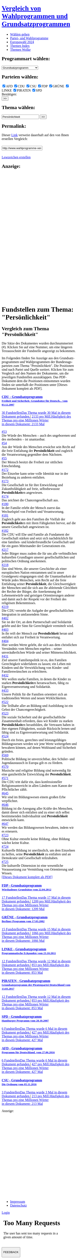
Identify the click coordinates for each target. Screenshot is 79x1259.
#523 (5, 713)
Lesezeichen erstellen (16, 157)
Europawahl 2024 (22, 42)
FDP (43, 86)
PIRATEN (22, 90)
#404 (5, 641)
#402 (5, 618)
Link (14, 135)
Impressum (17, 1201)
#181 (5, 515)
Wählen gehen (19, 34)
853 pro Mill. (35, 968)
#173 (5, 481)
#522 (5, 702)
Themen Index (20, 46)
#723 (5, 835)
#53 (4, 431)
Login (6, 1212)
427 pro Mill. (35, 1036)
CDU (19, 86)
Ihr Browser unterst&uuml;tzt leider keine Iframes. (33, 1230)
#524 (5, 736)
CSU (31, 86)
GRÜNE (56, 86)
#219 (5, 607)
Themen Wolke (20, 49)
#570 (5, 766)
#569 (5, 755)
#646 (5, 804)
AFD (8, 86)
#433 (5, 690)
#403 (5, 629)
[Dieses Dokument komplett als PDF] (27, 877)
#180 (5, 504)
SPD (37, 90)
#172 (5, 470)
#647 (5, 824)
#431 (5, 656)
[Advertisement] (18, 236)
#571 (5, 778)
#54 (4, 443)
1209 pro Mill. (36, 905)
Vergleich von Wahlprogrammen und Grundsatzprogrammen (36, 16)
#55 (4, 458)
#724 (5, 846)
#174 (5, 496)
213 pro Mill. (35, 1099)
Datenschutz (18, 1205)
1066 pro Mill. (36, 936)
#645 (5, 793)
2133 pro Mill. (36, 420)
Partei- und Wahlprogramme (29, 38)
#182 (5, 530)
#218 (5, 565)
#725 (5, 862)
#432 (5, 675)
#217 (5, 549)
